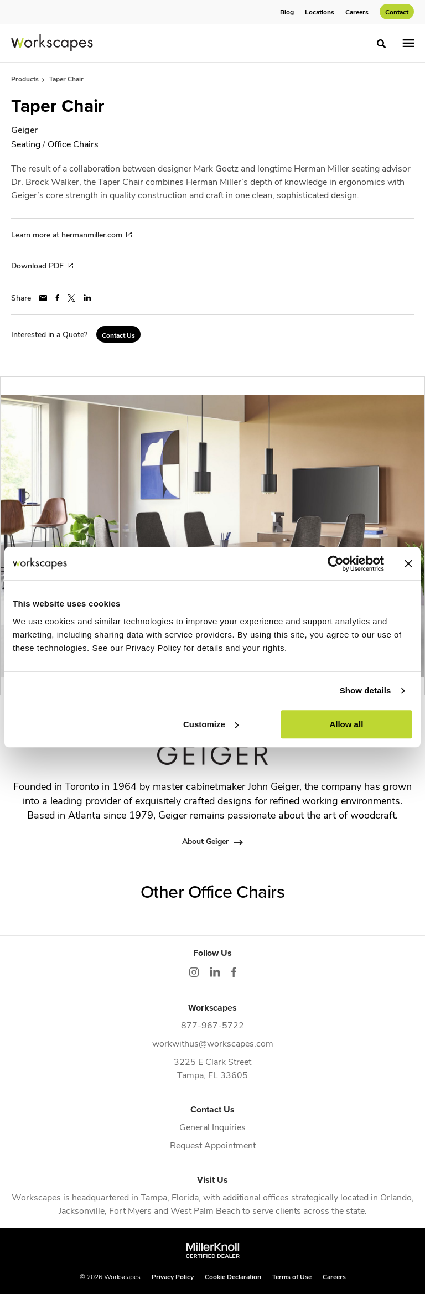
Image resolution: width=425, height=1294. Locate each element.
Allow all (346, 724)
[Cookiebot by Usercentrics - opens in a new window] (335, 563)
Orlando (396, 1197)
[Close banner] (408, 563)
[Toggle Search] (381, 43)
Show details (365, 690)
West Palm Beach (205, 1210)
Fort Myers (130, 1210)
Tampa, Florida (170, 1197)
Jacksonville (82, 1210)
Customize (211, 724)
